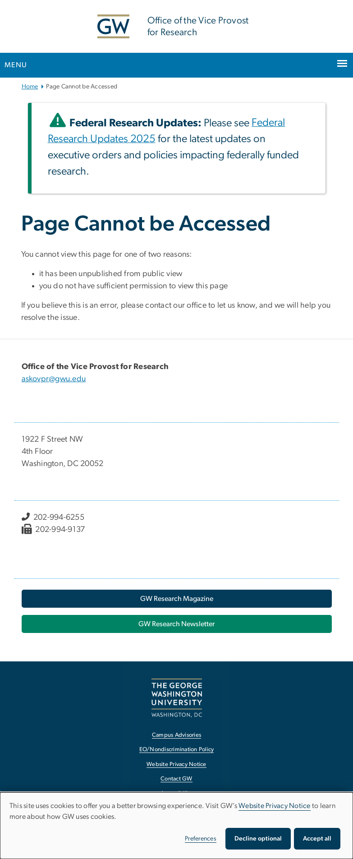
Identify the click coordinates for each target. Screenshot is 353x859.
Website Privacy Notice (274, 805)
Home (30, 86)
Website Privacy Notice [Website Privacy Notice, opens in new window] (176, 764)
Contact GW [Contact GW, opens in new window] (176, 779)
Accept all (317, 839)
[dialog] (176, 825)
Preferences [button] (200, 839)
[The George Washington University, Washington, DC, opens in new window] (176, 698)
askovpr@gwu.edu (54, 379)
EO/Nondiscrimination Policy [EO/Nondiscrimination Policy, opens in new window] (176, 750)
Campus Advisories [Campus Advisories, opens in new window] (176, 735)
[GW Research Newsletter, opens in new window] (177, 624)
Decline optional (258, 839)
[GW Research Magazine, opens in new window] (177, 599)
